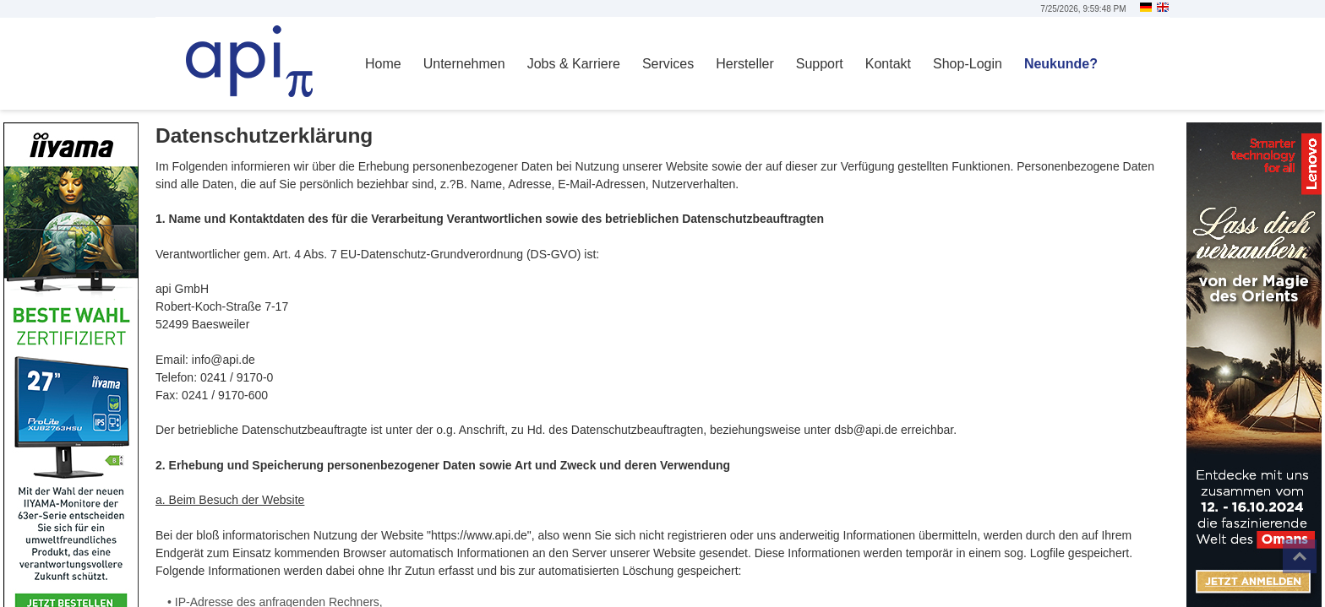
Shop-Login (967, 64)
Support (819, 64)
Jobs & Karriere (573, 64)
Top (1300, 556)
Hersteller (744, 64)
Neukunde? (1061, 64)
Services (668, 64)
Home (383, 64)
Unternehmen (464, 64)
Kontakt (888, 64)
